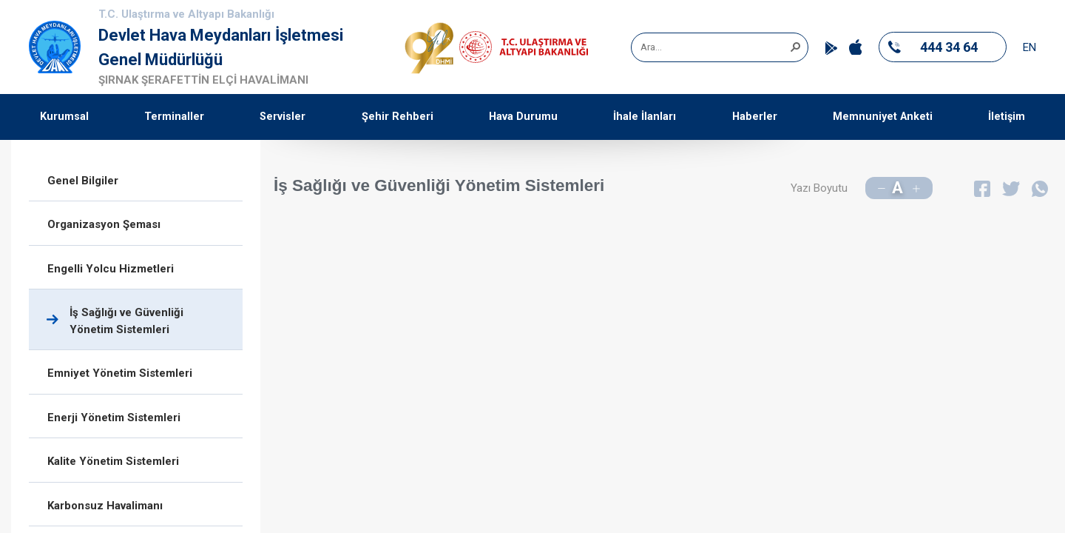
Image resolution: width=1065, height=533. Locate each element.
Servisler (282, 116)
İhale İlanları (644, 116)
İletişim (1006, 116)
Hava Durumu (523, 116)
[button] (795, 45)
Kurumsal (64, 116)
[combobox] (714, 47)
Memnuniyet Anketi (883, 116)
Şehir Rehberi (397, 116)
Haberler (754, 116)
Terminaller (174, 116)
